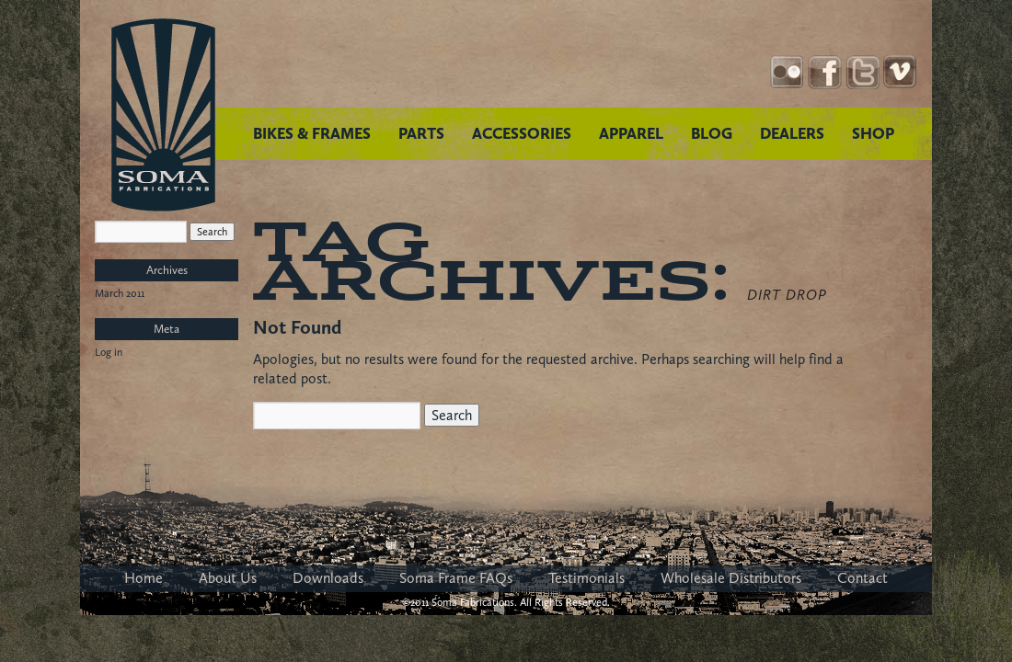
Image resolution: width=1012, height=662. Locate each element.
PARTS (421, 133)
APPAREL (631, 133)
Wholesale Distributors (731, 578)
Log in (108, 352)
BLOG (711, 133)
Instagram (787, 72)
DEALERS (792, 133)
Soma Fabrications (163, 114)
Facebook (825, 72)
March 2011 (119, 293)
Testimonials (586, 578)
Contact (862, 578)
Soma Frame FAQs (455, 578)
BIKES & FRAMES (312, 133)
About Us (228, 578)
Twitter (862, 72)
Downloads (328, 578)
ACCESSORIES (521, 133)
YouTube (900, 72)
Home (143, 578)
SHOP (873, 133)
